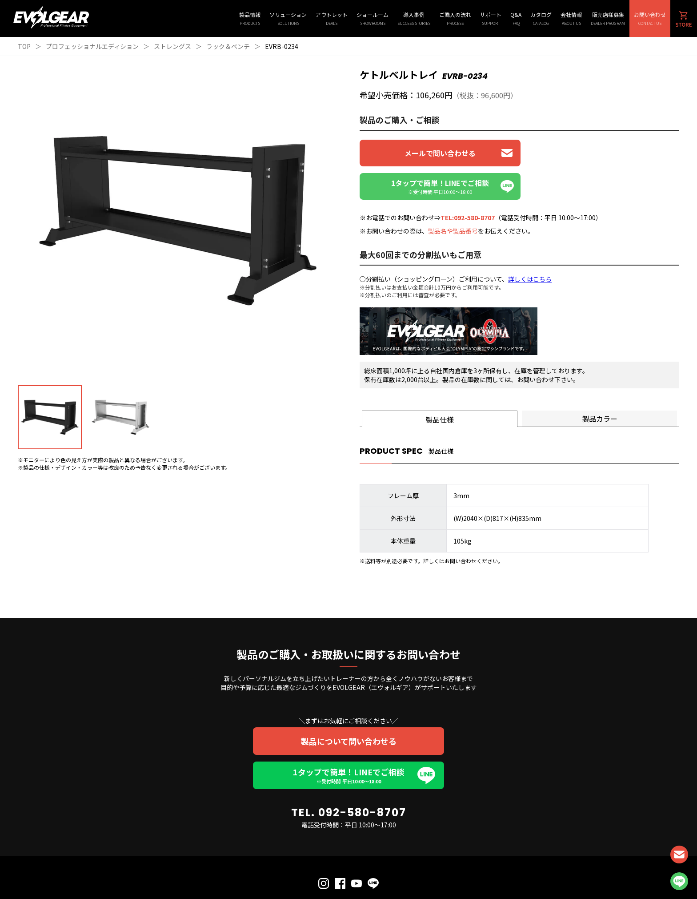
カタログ (541, 18)
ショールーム (373, 18)
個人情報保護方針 (323, 873)
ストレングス (172, 46)
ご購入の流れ (455, 18)
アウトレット (332, 18)
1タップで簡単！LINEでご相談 (348, 742)
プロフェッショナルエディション (92, 46)
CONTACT (679, 854)
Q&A (515, 18)
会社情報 (571, 18)
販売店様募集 (608, 18)
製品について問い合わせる (349, 708)
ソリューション (288, 18)
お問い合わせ (650, 18)
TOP (24, 46)
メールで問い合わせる (437, 153)
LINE (679, 881)
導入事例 (413, 18)
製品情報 (249, 18)
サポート (490, 18)
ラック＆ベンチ (228, 46)
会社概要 (383, 873)
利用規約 (357, 873)
